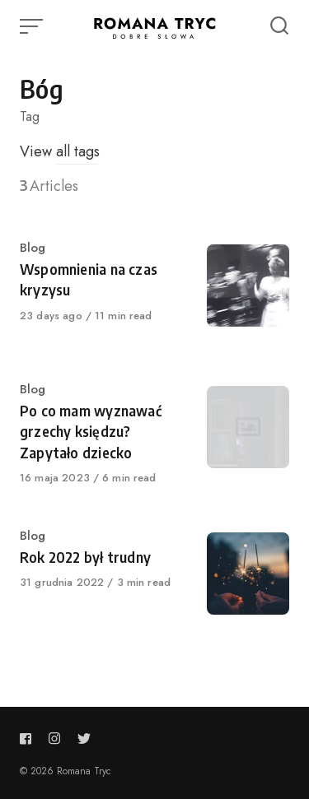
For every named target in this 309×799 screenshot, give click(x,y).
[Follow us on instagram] (54, 738)
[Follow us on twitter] (84, 738)
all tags (78, 151)
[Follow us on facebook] (29, 738)
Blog (32, 248)
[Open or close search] (279, 26)
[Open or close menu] (33, 26)
